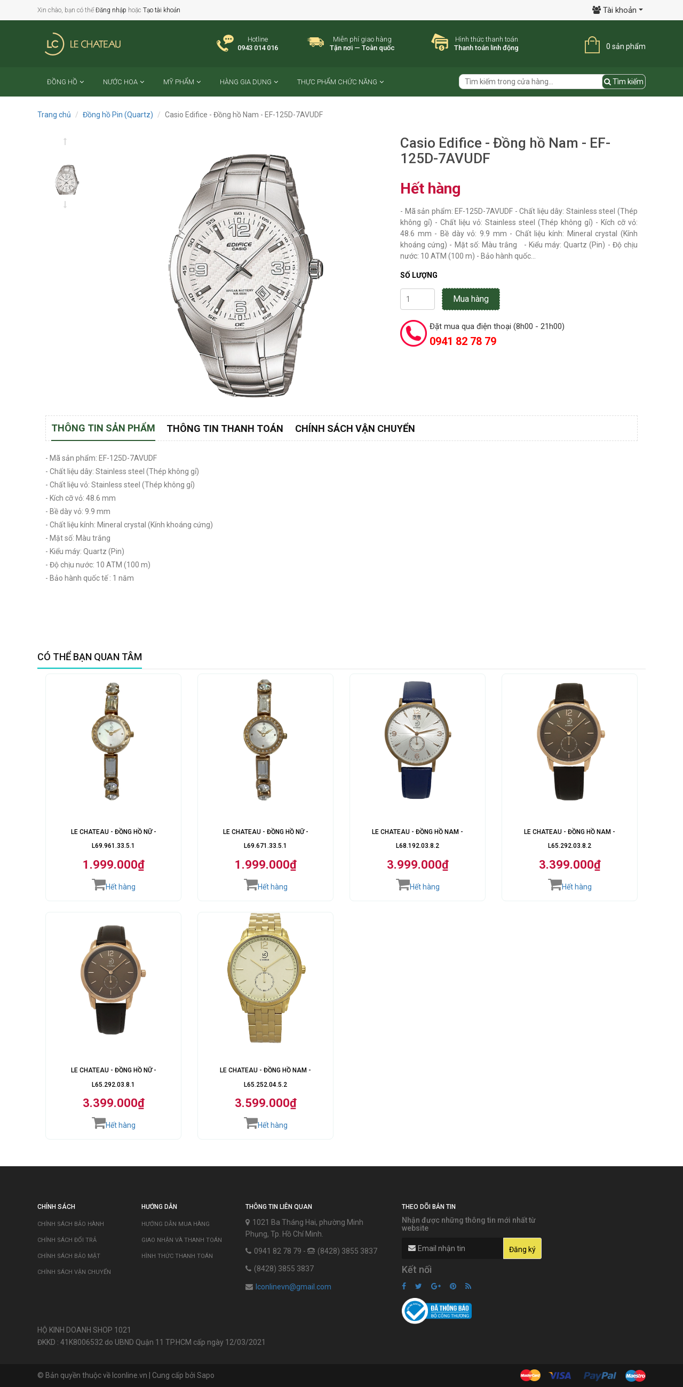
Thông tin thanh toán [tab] (224, 428)
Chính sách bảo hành (70, 1224)
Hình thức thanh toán (177, 1256)
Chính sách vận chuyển (74, 1272)
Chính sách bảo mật (68, 1256)
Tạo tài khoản (161, 10)
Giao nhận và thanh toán (181, 1240)
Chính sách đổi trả (67, 1240)
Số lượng (419, 275)
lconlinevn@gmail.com (293, 1286)
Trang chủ (54, 114)
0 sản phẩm (626, 46)
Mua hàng (471, 299)
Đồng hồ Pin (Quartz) (118, 114)
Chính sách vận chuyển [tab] (355, 428)
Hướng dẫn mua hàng (175, 1224)
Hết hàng (114, 884)
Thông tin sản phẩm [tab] (103, 428)
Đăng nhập (111, 10)
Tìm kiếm (624, 81)
